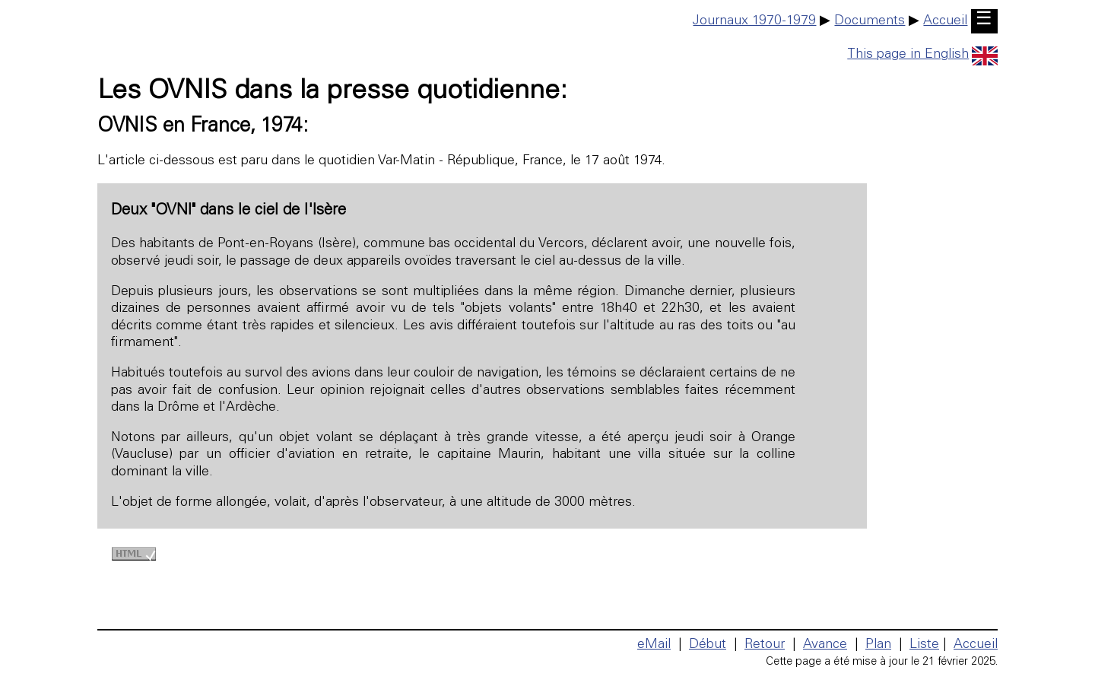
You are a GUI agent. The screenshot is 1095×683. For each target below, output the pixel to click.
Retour (764, 645)
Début (707, 645)
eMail (654, 645)
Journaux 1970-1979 (754, 21)
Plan (878, 645)
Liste (924, 645)
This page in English (922, 55)
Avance (825, 645)
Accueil (945, 21)
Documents (869, 21)
